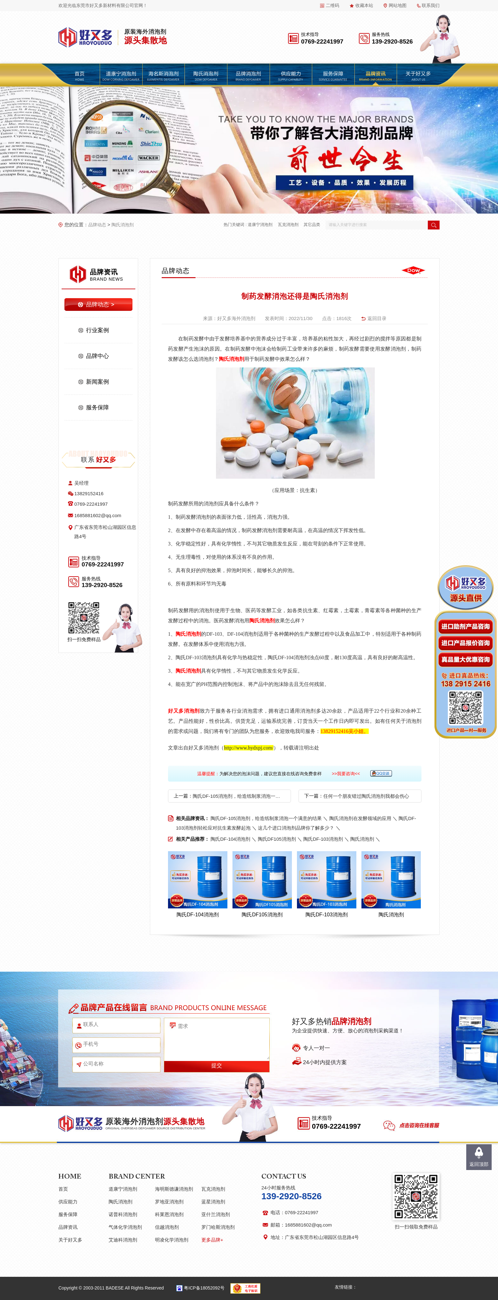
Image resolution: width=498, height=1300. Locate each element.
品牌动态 (97, 224)
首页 (63, 1189)
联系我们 (431, 5)
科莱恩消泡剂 (169, 1214)
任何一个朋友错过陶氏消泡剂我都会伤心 (366, 796)
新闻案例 (97, 382)
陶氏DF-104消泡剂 (230, 839)
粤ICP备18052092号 (204, 1287)
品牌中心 (97, 356)
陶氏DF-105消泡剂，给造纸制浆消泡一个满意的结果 (238, 796)
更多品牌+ (212, 1239)
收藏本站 (364, 5)
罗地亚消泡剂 (169, 1201)
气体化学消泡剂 (125, 1227)
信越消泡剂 (167, 1227)
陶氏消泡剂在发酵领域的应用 (360, 818)
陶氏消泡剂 (122, 224)
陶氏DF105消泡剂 (277, 839)
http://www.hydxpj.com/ (248, 747)
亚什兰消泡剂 (215, 1214)
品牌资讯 (67, 1227)
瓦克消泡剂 (288, 224)
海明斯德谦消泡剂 (174, 1189)
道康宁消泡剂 (260, 224)
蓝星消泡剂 (213, 1201)
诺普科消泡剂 (123, 1214)
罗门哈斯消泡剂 (218, 1227)
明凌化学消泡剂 (171, 1239)
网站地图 (398, 5)
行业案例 (97, 330)
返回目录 (377, 318)
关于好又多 (70, 1239)
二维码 (332, 5)
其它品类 (312, 224)
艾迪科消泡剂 (123, 1239)
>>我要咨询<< (346, 773)
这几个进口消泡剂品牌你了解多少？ (296, 828)
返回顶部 (478, 1164)
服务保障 (97, 407)
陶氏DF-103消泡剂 (323, 839)
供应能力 (67, 1201)
